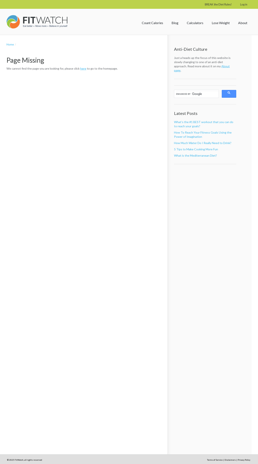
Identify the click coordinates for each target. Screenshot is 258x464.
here (83, 68)
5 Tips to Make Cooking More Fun (196, 149)
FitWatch (36, 22)
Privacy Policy (244, 460)
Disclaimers (230, 460)
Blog (175, 23)
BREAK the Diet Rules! (218, 4)
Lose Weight (221, 23)
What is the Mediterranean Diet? (195, 155)
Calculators (195, 23)
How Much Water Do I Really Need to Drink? (202, 143)
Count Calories (152, 23)
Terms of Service (215, 460)
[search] (197, 94)
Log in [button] (243, 4)
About (242, 23)
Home (10, 44)
